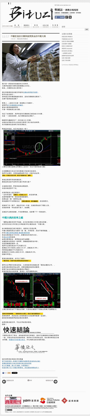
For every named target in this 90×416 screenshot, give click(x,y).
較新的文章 (10, 380)
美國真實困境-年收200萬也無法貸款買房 (16, 363)
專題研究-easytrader (67, 48)
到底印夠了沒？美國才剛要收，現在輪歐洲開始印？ (20, 367)
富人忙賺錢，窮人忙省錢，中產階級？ (16, 365)
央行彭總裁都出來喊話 (15, 105)
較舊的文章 (49, 380)
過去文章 (7, 237)
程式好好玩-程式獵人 (67, 51)
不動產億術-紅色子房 (67, 39)
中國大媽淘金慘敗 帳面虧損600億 (17, 233)
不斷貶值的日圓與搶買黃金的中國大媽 (28, 36)
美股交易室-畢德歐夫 (22, 39)
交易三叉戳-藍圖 (66, 60)
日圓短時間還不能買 (30, 92)
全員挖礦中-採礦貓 (66, 43)
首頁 (31, 380)
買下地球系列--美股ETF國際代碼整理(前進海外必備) (21, 361)
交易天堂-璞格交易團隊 (68, 41)
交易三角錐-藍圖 (66, 58)
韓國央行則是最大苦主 (17, 339)
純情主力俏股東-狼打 (67, 46)
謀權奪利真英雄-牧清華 (68, 55)
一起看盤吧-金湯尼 (66, 53)
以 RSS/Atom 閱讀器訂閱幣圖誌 (70, 64)
